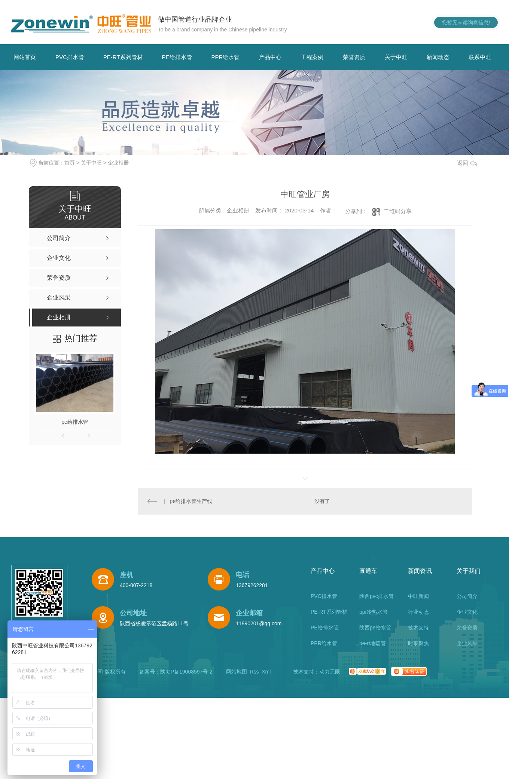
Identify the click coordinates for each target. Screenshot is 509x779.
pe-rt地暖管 (372, 643)
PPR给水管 (225, 57)
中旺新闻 (418, 596)
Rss (254, 672)
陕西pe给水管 (375, 628)
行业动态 (418, 612)
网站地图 (236, 672)
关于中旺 (396, 57)
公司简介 (467, 596)
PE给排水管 (177, 57)
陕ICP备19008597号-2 (186, 672)
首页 (69, 163)
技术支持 (418, 628)
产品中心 (270, 57)
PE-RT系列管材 (123, 57)
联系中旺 (480, 57)
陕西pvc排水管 (376, 596)
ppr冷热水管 (373, 612)
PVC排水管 (69, 57)
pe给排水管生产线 (191, 501)
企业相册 (118, 163)
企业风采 (467, 643)
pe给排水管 (74, 422)
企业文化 (467, 612)
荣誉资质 (354, 57)
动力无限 (329, 672)
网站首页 (24, 57)
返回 (467, 163)
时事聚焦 (418, 643)
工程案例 (312, 57)
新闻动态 (438, 57)
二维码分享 (398, 211)
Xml (266, 672)
